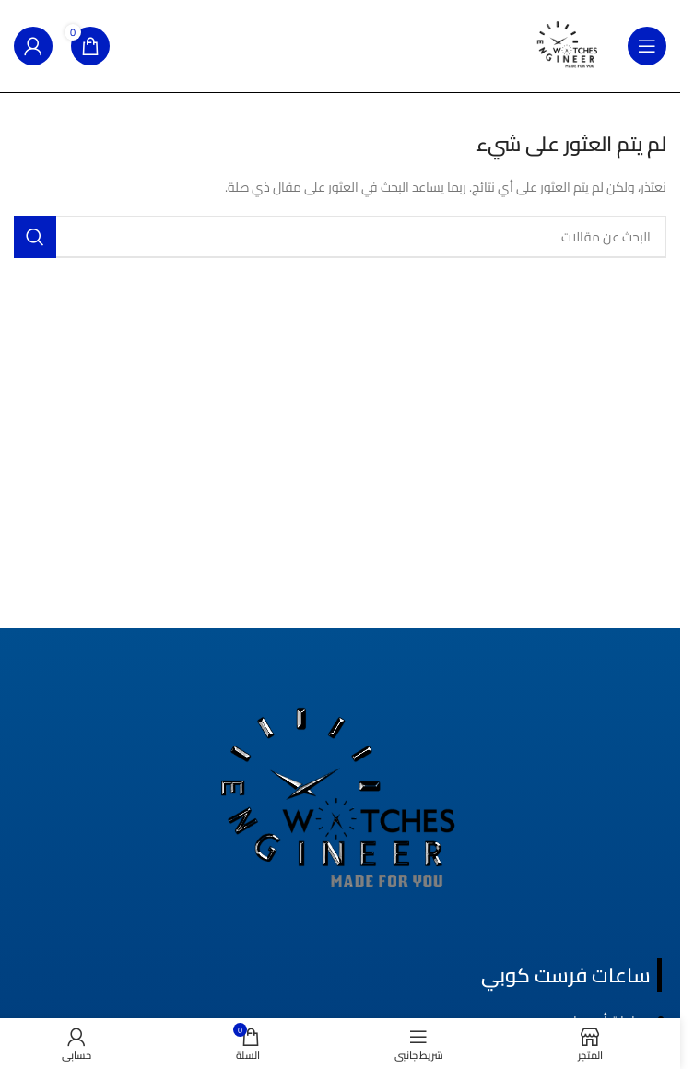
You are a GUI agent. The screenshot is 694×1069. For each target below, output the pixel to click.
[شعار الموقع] (567, 45)
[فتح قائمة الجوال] (647, 46)
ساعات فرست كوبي (566, 975)
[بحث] (340, 237)
